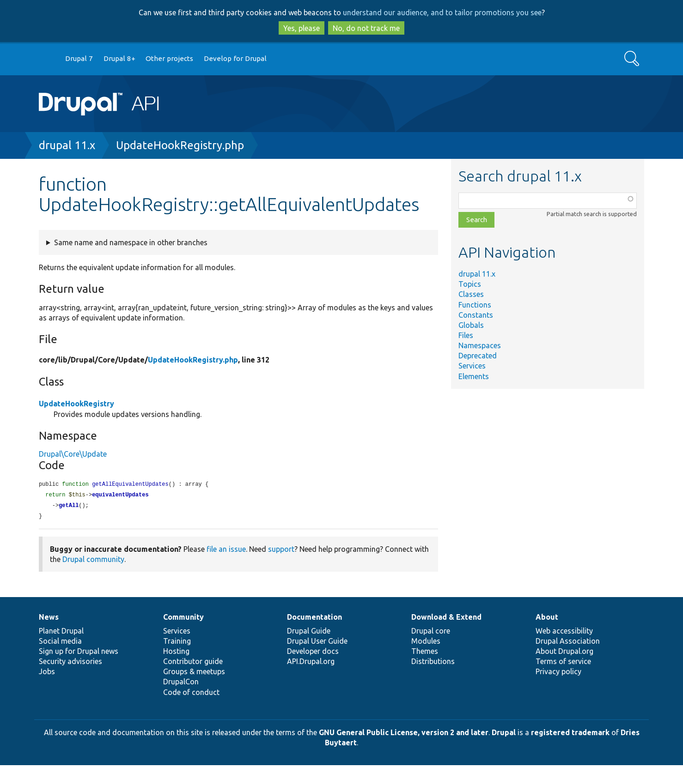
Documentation (314, 619)
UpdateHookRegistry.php (180, 145)
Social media (60, 643)
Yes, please (301, 28)
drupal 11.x (67, 145)
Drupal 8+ (119, 58)
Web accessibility (564, 632)
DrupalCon (181, 683)
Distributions (433, 663)
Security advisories (70, 663)
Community (183, 619)
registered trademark (570, 734)
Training (177, 643)
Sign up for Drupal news (78, 653)
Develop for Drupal (235, 58)
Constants (475, 315)
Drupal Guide (308, 632)
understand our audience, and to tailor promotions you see (442, 12)
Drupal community (93, 561)
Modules (425, 643)
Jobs (47, 673)
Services (472, 366)
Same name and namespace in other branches (130, 242)
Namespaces (479, 345)
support (281, 551)
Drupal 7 (79, 58)
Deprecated (477, 355)
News (49, 619)
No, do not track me (366, 28)
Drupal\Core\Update (73, 454)
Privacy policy (558, 673)
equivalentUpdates (120, 496)
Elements (473, 376)
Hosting (176, 653)
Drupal (504, 734)
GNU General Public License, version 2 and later (403, 734)
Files (465, 335)
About (547, 619)
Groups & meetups (194, 673)
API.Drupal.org (311, 663)
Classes (471, 294)
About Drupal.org (564, 653)
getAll (69, 507)
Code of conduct (191, 694)
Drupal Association (568, 643)
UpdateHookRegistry (76, 403)
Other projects (169, 58)
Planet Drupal (61, 632)
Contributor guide (193, 663)
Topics (469, 284)
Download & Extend (446, 619)
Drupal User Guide (317, 643)
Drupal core (430, 632)
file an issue (226, 551)
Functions (474, 305)
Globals (471, 325)
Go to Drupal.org (47, 59)
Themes (424, 653)
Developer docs (313, 653)
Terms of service (563, 663)
